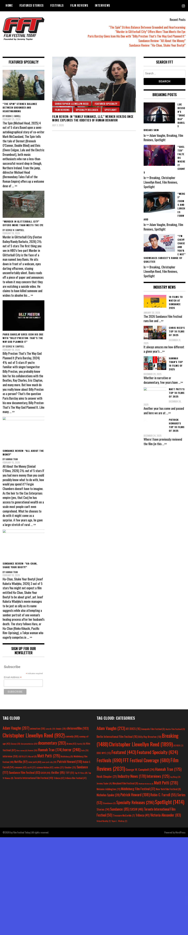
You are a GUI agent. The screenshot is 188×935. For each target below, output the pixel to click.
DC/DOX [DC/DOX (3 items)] (178, 745)
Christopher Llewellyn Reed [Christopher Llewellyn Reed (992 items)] (34, 735)
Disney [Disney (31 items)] (15, 743)
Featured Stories (31, 5)
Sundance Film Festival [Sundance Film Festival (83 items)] (24, 772)
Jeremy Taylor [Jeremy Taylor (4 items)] (104, 783)
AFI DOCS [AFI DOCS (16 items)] (133, 728)
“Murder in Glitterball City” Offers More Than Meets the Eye (150, 31)
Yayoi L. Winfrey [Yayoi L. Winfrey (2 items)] (119, 820)
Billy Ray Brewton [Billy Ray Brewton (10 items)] (149, 737)
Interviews (102, 5)
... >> (14, 186)
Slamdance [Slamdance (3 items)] (109, 803)
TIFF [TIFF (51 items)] (69, 772)
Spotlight (110, 110)
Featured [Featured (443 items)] (123, 752)
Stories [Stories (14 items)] (103, 809)
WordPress (180, 832)
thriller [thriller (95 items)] (58, 772)
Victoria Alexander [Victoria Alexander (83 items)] (165, 815)
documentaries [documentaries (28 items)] (29, 743)
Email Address (13, 677)
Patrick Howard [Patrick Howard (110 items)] (69, 761)
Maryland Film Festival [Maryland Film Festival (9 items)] (125, 783)
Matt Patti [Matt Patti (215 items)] (48, 755)
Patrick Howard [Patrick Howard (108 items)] (135, 794)
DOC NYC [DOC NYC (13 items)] (104, 753)
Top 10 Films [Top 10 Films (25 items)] (81, 772)
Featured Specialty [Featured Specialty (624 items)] (157, 752)
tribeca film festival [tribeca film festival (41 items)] (76, 778)
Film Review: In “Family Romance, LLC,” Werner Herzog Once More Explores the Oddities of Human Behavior (93, 118)
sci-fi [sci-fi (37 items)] (31, 767)
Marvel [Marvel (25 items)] (32, 756)
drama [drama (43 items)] (71, 743)
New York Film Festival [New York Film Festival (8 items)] (168, 789)
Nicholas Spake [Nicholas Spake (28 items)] (108, 795)
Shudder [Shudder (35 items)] (70, 767)
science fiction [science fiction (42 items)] (44, 767)
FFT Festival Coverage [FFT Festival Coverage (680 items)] (146, 760)
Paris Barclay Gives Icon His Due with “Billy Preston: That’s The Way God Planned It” (136, 36)
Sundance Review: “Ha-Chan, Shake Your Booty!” (157, 45)
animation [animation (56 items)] (37, 728)
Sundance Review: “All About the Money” (161, 40)
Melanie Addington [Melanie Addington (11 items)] (108, 789)
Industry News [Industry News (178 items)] (132, 776)
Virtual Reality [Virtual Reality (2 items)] (104, 820)
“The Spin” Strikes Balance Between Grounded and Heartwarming (147, 27)
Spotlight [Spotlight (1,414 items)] (169, 802)
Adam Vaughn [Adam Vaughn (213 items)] (111, 728)
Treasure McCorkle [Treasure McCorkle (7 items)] (124, 815)
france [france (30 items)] (32, 750)
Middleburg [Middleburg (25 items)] (67, 756)
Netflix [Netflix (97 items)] (21, 761)
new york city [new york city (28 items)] (49, 761)
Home (9, 5)
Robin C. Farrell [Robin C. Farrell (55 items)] (163, 794)
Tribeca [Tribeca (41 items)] (142, 815)
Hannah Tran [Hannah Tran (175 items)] (168, 769)
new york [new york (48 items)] (34, 762)
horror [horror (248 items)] (71, 749)
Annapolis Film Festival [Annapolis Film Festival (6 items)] (153, 729)
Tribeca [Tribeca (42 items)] (59, 778)
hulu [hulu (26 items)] (85, 750)
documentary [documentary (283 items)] (52, 743)
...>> (161, 320)
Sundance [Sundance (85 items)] (119, 809)
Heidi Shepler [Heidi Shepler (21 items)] (107, 776)
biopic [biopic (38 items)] (61, 728)
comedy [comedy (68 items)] (72, 736)
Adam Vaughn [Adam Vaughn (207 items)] (16, 728)
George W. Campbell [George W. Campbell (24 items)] (140, 769)
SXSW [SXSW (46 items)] (136, 809)
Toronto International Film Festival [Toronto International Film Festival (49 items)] (33, 778)
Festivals (57, 5)
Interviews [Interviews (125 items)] (158, 776)
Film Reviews (79, 5)
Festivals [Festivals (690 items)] (109, 760)
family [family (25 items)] (81, 743)
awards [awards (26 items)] (51, 728)
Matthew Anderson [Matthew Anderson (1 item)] (146, 783)
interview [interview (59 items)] (10, 756)
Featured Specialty (106, 103)
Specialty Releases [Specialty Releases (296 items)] (135, 802)
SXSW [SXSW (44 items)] (45, 772)
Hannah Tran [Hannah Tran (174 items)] (50, 749)
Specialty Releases (87, 110)
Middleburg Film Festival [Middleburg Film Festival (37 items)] (138, 788)
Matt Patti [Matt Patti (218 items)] (166, 783)
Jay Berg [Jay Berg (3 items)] (175, 776)
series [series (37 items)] (59, 767)
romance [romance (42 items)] (20, 767)
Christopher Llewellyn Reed (71, 103)
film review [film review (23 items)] (21, 750)
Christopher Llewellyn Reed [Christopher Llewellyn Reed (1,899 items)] (141, 744)
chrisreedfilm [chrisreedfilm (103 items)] (77, 728)
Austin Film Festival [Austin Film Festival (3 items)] (175, 729)
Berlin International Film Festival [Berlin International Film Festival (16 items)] (117, 736)
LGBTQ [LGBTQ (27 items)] (23, 756)
